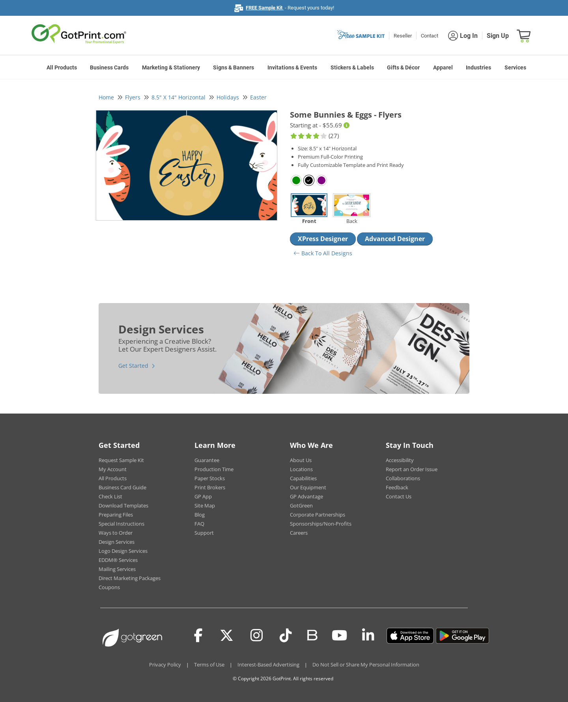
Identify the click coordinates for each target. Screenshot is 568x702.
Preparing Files (116, 514)
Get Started (133, 365)
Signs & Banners (233, 67)
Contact (429, 36)
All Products (62, 67)
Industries (478, 67)
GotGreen (301, 505)
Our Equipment (308, 487)
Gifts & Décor (403, 67)
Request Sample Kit (121, 460)
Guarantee (206, 460)
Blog (199, 514)
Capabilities (303, 478)
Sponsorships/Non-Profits (320, 523)
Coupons (109, 587)
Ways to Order (116, 532)
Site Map (204, 505)
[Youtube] (339, 636)
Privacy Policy (165, 664)
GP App (203, 496)
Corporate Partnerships (317, 514)
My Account (113, 469)
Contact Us (398, 496)
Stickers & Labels (352, 67)
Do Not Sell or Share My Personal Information (365, 664)
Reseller (403, 36)
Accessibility (400, 460)
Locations (301, 469)
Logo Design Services (123, 550)
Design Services (117, 541)
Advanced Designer (395, 238)
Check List (110, 496)
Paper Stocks (209, 478)
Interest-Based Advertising (268, 664)
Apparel (443, 67)
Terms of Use (209, 664)
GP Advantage (306, 496)
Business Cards (109, 67)
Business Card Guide (122, 487)
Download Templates (123, 505)
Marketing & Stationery (171, 67)
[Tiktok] (286, 636)
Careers (299, 532)
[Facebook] (198, 636)
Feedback (397, 487)
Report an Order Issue (411, 469)
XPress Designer (323, 238)
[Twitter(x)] (226, 636)
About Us (301, 460)
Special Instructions (121, 523)
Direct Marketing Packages (130, 578)
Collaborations (403, 478)
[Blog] (312, 634)
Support (204, 532)
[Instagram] (256, 636)
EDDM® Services (118, 559)
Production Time (214, 469)
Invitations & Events (292, 67)
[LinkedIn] (368, 636)
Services (515, 67)
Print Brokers (209, 487)
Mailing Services (117, 569)
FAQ (199, 523)
